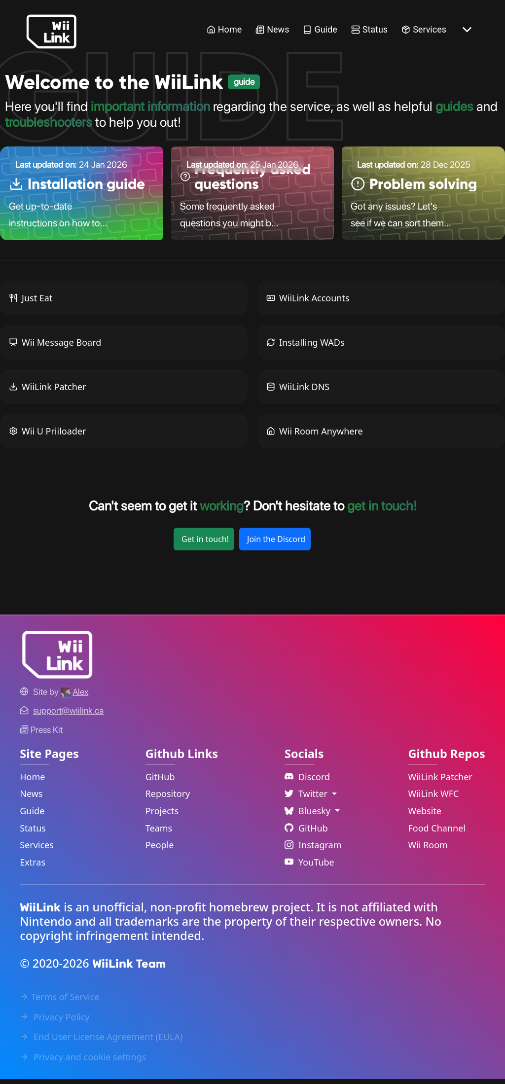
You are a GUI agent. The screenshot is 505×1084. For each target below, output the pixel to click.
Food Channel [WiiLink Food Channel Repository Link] (437, 832)
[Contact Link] (68, 715)
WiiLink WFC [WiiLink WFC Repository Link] (433, 798)
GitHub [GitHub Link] (160, 781)
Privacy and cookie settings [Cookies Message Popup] (83, 1061)
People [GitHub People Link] (159, 849)
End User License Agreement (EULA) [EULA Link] (101, 1041)
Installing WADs (305, 347)
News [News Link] (272, 29)
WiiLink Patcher (47, 391)
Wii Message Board (55, 347)
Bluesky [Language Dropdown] (309, 815)
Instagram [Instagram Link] (313, 849)
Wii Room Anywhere (314, 435)
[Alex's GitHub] (74, 696)
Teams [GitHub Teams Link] (158, 832)
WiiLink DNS (297, 391)
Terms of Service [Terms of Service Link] (59, 1001)
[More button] (467, 29)
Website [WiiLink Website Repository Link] (424, 815)
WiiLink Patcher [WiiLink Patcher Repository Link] (440, 781)
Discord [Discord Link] (307, 781)
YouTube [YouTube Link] (309, 866)
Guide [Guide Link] (320, 29)
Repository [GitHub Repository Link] (167, 798)
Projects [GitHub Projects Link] (162, 815)
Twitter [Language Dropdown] (307, 798)
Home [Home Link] (224, 29)
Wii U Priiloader (47, 435)
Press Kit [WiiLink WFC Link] (41, 734)
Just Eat (30, 302)
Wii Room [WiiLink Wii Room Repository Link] (428, 849)
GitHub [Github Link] (306, 832)
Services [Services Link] (423, 29)
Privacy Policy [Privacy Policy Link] (54, 1021)
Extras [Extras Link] (32, 866)
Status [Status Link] (369, 29)
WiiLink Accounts (308, 302)
